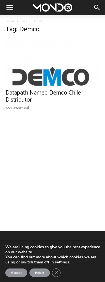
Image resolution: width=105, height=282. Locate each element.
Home (10, 21)
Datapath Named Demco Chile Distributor (43, 96)
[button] (9, 7)
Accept (16, 272)
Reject (39, 272)
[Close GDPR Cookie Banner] (56, 272)
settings (62, 262)
